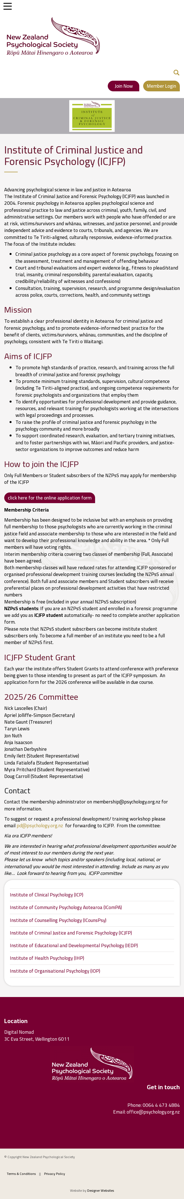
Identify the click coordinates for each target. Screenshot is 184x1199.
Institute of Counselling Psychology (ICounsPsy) (58, 920)
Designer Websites (100, 1190)
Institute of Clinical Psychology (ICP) (46, 894)
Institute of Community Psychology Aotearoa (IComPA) (66, 907)
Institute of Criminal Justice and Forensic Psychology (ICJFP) (71, 932)
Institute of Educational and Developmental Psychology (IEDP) (74, 945)
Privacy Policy (54, 1173)
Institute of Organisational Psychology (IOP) (55, 970)
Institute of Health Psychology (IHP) (47, 958)
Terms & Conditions (21, 1173)
